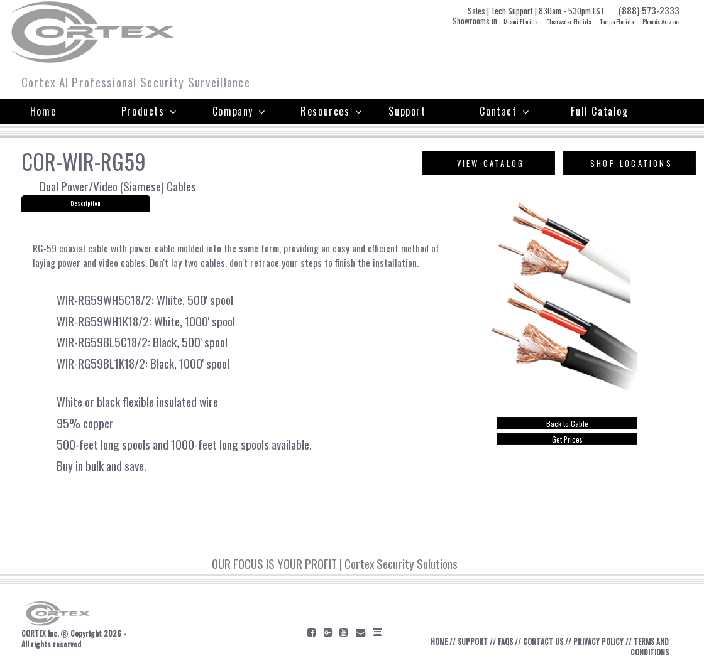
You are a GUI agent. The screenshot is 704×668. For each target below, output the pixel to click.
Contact (504, 111)
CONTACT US (543, 641)
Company (239, 111)
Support (407, 111)
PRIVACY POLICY (598, 641)
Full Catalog (599, 111)
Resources (331, 111)
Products (149, 111)
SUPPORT (473, 641)
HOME (439, 641)
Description (85, 203)
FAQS (505, 641)
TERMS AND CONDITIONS (649, 646)
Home (43, 111)
